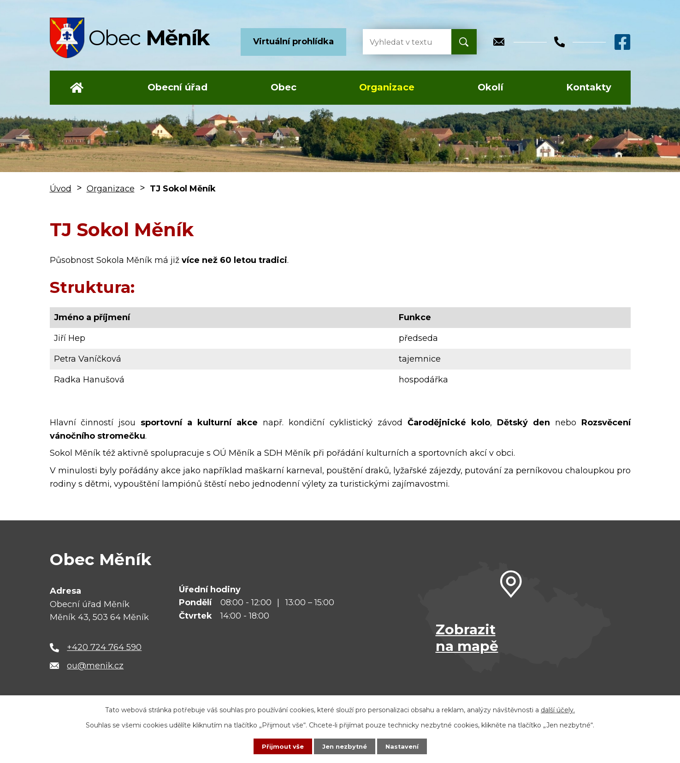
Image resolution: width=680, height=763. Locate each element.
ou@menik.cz (95, 666)
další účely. (558, 709)
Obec (283, 87)
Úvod (76, 88)
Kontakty (588, 87)
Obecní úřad (177, 87)
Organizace (386, 87)
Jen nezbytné (344, 746)
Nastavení (404, 746)
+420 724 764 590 (104, 647)
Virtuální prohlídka (293, 41)
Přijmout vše (280, 746)
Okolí (490, 87)
